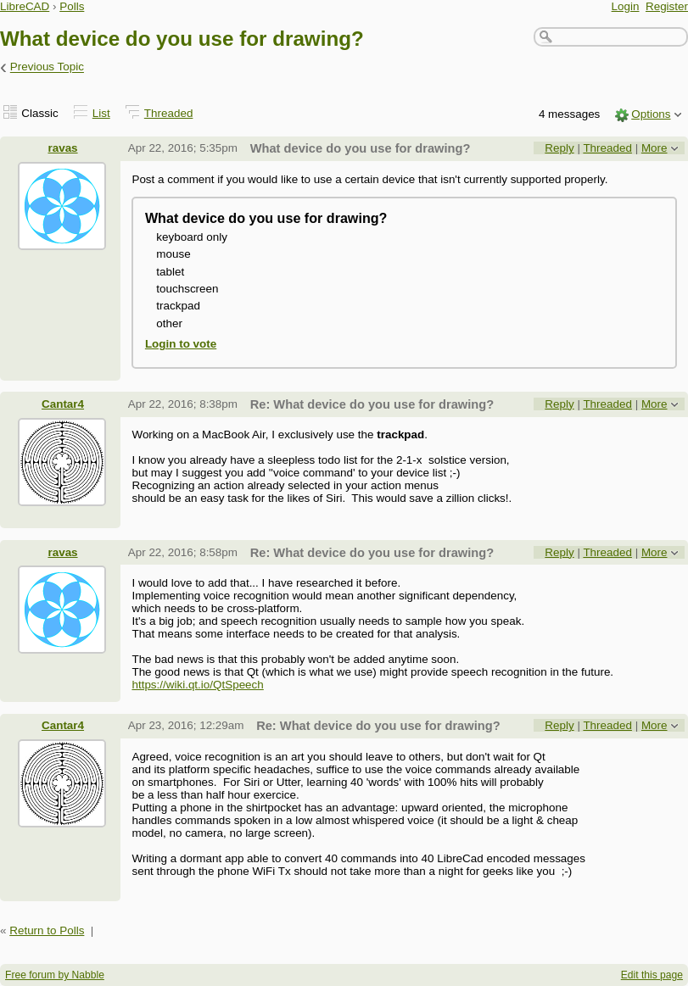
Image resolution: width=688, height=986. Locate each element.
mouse (173, 254)
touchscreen (187, 288)
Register (667, 6)
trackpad (178, 305)
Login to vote (180, 343)
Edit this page (652, 975)
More (654, 148)
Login (626, 6)
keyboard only (191, 237)
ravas (62, 148)
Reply (559, 148)
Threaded (168, 113)
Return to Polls (46, 930)
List (101, 113)
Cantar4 (63, 404)
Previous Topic (47, 67)
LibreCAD (24, 6)
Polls (71, 6)
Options (650, 114)
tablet (170, 271)
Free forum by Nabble (54, 975)
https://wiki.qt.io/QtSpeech (197, 684)
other (169, 323)
